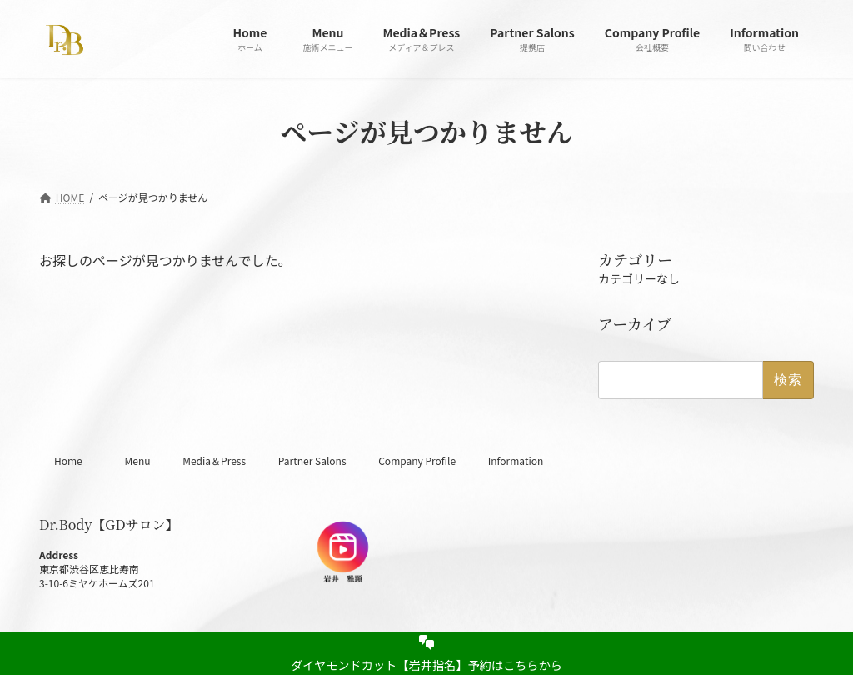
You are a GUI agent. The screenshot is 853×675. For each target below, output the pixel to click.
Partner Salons (312, 460)
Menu (137, 460)
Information (516, 460)
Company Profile (417, 460)
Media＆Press (214, 460)
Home (73, 460)
